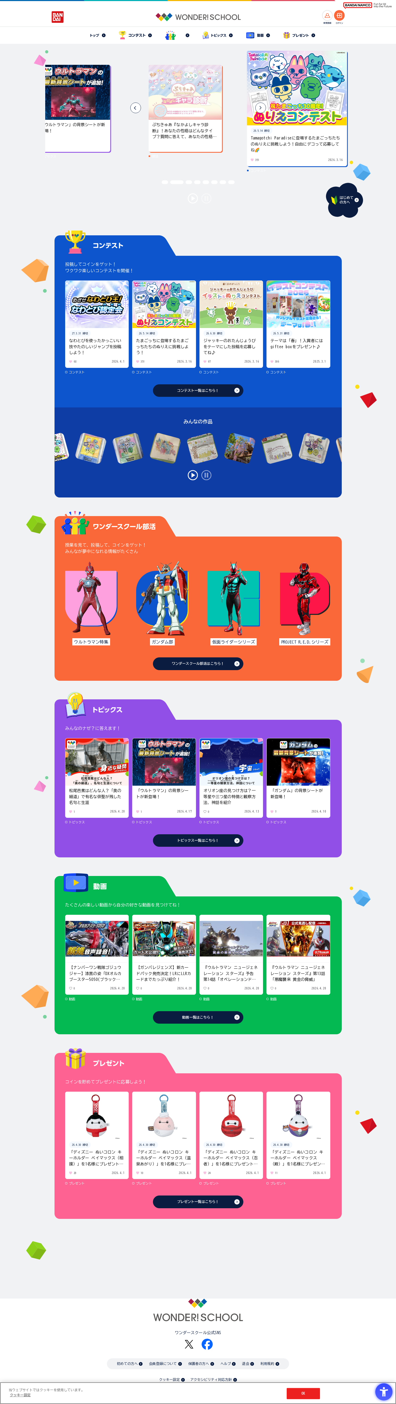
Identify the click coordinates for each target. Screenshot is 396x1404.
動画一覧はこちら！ (198, 1017)
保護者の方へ (198, 1363)
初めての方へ (127, 1363)
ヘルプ (225, 1363)
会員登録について (163, 1363)
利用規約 (267, 1363)
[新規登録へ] (327, 15)
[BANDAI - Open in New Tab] (58, 17)
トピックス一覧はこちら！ (198, 840)
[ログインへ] (339, 15)
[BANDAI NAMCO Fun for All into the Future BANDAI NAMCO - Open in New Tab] (367, 5)
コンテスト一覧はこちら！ (198, 390)
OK (303, 1393)
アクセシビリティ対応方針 (211, 1379)
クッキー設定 (169, 1379)
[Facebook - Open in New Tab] (207, 1344)
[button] (260, 108)
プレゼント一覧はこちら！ (198, 1201)
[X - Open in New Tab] (189, 1344)
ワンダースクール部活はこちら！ (198, 663)
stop (206, 198)
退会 (245, 1363)
